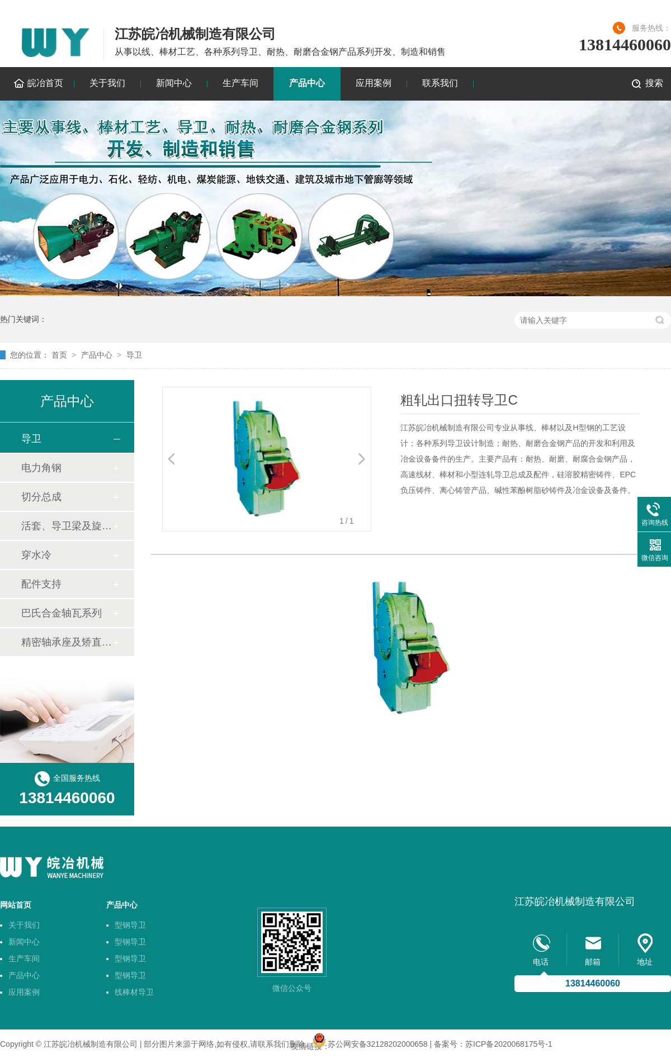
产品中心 (307, 83)
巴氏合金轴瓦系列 (61, 613)
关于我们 (107, 83)
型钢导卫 (130, 924)
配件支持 (41, 584)
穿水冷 (36, 555)
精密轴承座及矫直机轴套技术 (66, 642)
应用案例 (373, 83)
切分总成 (41, 496)
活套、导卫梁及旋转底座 (66, 526)
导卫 (134, 354)
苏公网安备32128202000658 (378, 1044)
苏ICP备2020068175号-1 (508, 1044)
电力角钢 (41, 467)
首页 (59, 354)
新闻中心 (174, 83)
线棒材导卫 (134, 992)
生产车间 (240, 83)
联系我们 (440, 83)
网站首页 (15, 904)
